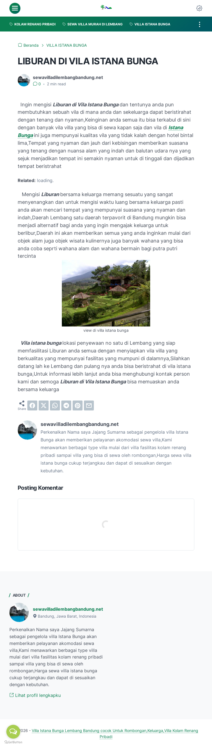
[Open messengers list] (13, 732)
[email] (89, 405)
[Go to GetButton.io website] (13, 742)
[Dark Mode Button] (199, 8)
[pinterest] (78, 405)
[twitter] (44, 405)
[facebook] (32, 405)
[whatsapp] (55, 405)
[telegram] (66, 405)
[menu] (14, 8)
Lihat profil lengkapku (35, 695)
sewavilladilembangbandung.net (68, 609)
